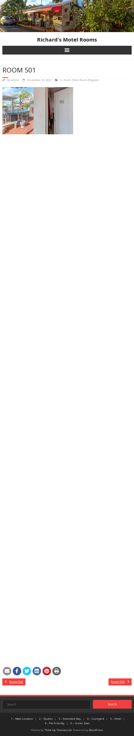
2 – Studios (46, 718)
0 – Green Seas (80, 723)
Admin (15, 80)
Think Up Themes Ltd (57, 730)
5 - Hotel (65, 80)
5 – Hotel (115, 718)
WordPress (96, 730)
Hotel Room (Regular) (85, 80)
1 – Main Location (22, 718)
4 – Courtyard (95, 718)
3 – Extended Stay (70, 718)
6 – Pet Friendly (54, 723)
